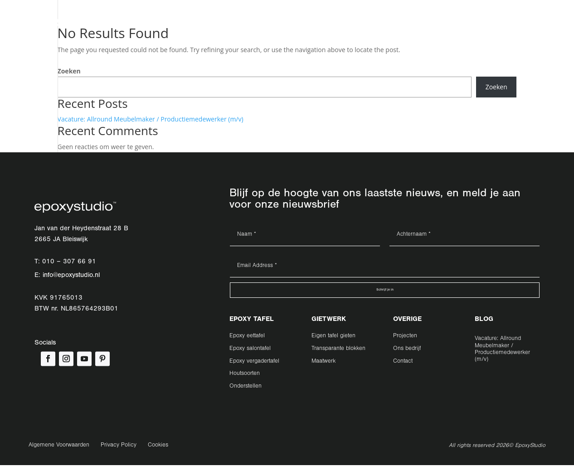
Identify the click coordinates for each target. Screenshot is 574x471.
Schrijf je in (385, 293)
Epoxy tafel (145, 26)
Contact (324, 26)
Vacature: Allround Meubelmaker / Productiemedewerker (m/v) (150, 119)
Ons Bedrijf (285, 26)
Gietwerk (194, 26)
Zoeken (69, 71)
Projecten (243, 26)
